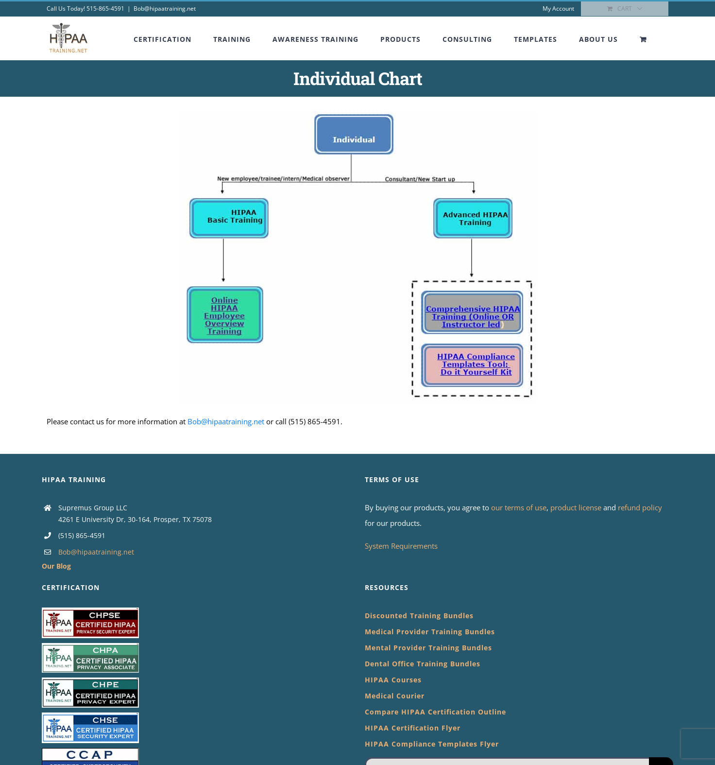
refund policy (640, 507)
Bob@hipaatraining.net (165, 8)
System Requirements (401, 546)
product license (576, 507)
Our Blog (56, 566)
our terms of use (518, 507)
